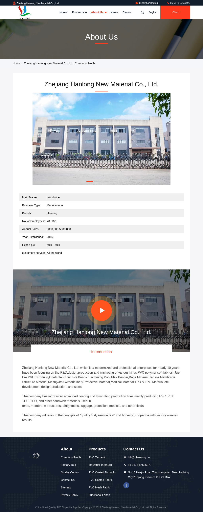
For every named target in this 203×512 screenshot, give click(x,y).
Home (63, 12)
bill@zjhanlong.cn (147, 3)
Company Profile (71, 457)
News (114, 12)
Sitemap (66, 487)
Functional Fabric (99, 495)
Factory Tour (68, 464)
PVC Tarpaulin (97, 457)
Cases (127, 12)
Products (79, 12)
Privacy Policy (69, 495)
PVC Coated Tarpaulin (102, 472)
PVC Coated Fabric (101, 480)
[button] (89, 181)
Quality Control (70, 472)
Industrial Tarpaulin (100, 464)
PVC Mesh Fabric (99, 487)
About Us (98, 12)
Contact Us (68, 480)
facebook (126, 485)
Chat (175, 12)
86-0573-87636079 (178, 3)
